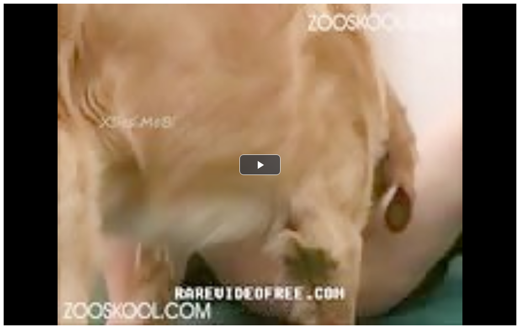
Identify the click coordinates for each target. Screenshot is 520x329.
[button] (260, 164)
